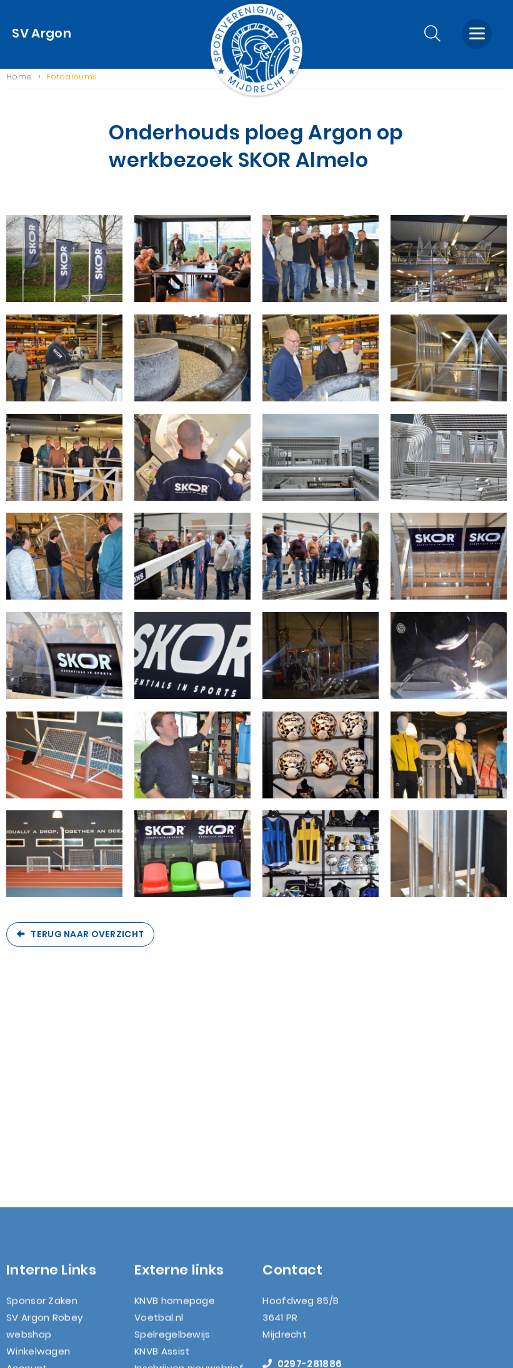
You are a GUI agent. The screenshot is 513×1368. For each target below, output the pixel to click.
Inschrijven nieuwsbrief (189, 1165)
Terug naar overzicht (87, 939)
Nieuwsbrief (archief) (57, 1250)
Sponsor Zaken (41, 1098)
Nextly (314, 1342)
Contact (26, 1199)
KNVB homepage (174, 1098)
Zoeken (24, 1216)
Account (26, 1165)
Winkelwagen (38, 1148)
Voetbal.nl (158, 1115)
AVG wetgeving (43, 1233)
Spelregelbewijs (172, 1132)
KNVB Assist (161, 1148)
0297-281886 (302, 1161)
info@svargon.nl (313, 1178)
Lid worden (32, 1182)
